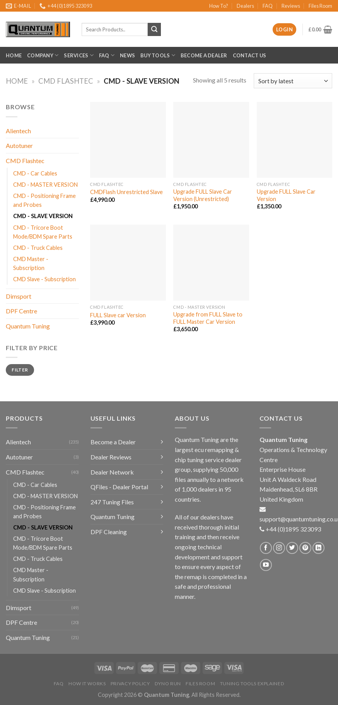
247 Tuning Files (112, 502)
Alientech (18, 130)
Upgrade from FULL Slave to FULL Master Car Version (207, 318)
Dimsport (18, 296)
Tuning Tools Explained (252, 683)
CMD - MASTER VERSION (45, 184)
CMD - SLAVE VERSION (43, 216)
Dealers (245, 6)
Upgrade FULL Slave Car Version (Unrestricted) (202, 195)
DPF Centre (21, 311)
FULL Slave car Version (118, 315)
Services (79, 55)
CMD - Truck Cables (38, 247)
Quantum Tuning (28, 326)
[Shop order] (293, 80)
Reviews (291, 6)
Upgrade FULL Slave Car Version (286, 195)
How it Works (87, 683)
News (127, 55)
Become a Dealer (204, 55)
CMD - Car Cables (35, 173)
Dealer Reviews (110, 457)
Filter (20, 370)
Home (14, 55)
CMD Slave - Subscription (44, 279)
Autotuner (19, 145)
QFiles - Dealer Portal (119, 486)
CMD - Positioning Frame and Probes (44, 200)
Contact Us (249, 55)
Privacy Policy (130, 683)
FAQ (268, 6)
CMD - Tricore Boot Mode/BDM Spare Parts (42, 232)
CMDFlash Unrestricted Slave (126, 192)
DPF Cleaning (108, 531)
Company (42, 55)
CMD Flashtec (65, 81)
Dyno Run (168, 683)
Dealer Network (112, 472)
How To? (218, 6)
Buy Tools (157, 55)
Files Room (320, 6)
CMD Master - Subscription (30, 263)
